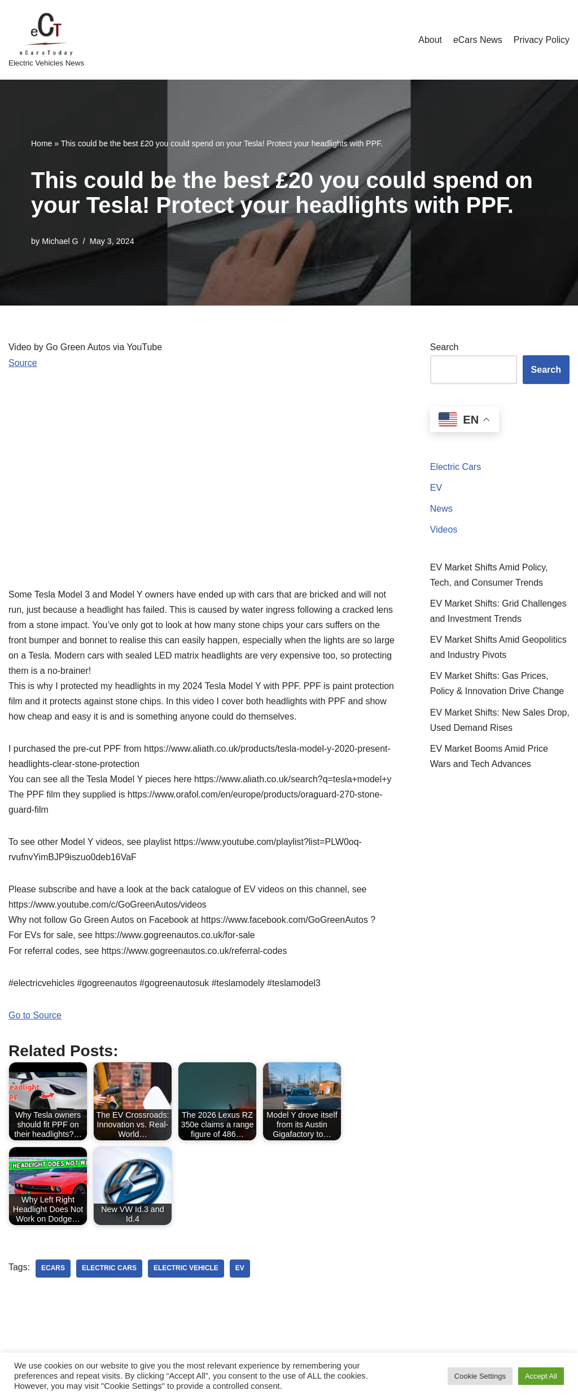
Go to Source (35, 1017)
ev (240, 1271)
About (429, 40)
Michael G (60, 241)
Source (22, 363)
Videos (444, 530)
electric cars (109, 1271)
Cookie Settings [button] (480, 1376)
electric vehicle (186, 1271)
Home (41, 143)
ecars (53, 1271)
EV (436, 488)
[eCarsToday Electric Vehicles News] (46, 39)
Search (444, 347)
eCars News (477, 40)
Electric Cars (455, 467)
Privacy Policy (541, 40)
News (441, 509)
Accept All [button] (541, 1376)
